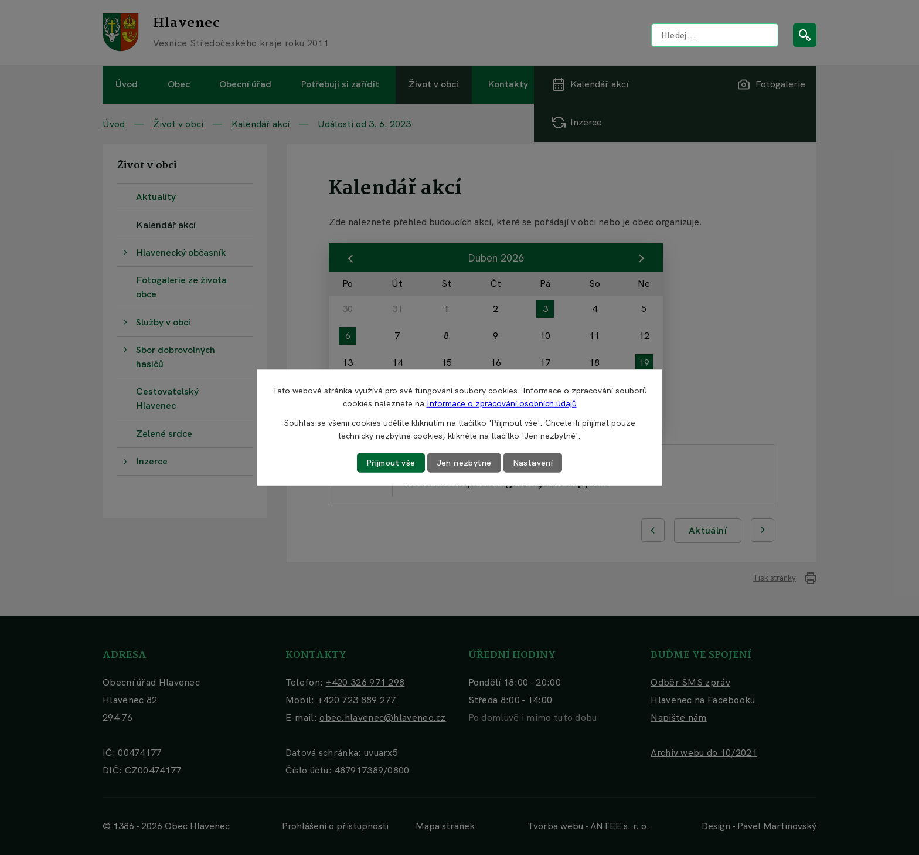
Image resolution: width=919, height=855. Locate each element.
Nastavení (533, 462)
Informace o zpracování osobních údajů (502, 403)
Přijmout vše (391, 462)
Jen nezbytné (464, 462)
